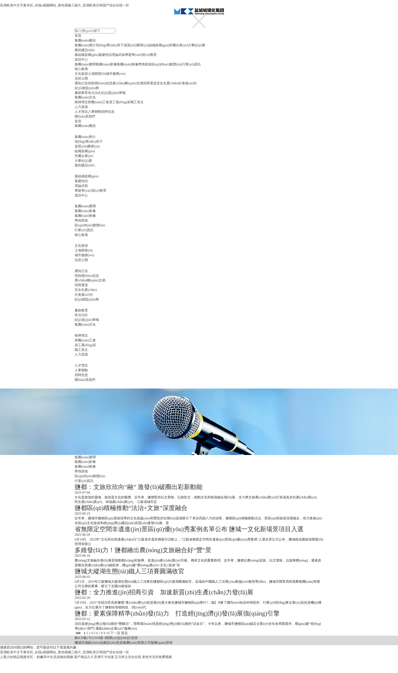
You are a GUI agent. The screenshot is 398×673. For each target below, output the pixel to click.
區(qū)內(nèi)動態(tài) (167, 64)
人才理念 (81, 111)
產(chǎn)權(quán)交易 (127, 83)
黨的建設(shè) (85, 50)
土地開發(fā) (97, 73)
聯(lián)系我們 (85, 116)
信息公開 (81, 78)
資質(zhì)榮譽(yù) (136, 45)
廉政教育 (81, 92)
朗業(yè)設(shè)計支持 (122, 638)
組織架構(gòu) (159, 45)
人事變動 (94, 111)
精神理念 (81, 102)
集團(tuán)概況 (85, 40)
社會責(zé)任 (187, 83)
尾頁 (124, 633)
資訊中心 (81, 59)
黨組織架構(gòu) (86, 54)
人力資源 (81, 107)
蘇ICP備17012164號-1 (90, 638)
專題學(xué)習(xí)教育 (141, 54)
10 (107, 633)
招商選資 (150, 83)
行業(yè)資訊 (191, 64)
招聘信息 (107, 111)
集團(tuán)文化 (85, 97)
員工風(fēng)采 (119, 102)
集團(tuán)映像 (127, 64)
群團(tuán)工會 (98, 102)
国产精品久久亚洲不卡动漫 (94, 657)
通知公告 (81, 83)
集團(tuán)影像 (106, 64)
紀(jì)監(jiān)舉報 (113, 92)
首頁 (78, 35)
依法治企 (94, 92)
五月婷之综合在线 (128, 657)
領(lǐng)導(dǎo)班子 (110, 45)
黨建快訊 (105, 54)
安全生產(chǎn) (168, 83)
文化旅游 (81, 73)
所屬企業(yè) (178, 45)
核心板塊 (81, 69)
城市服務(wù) (115, 73)
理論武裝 (118, 54)
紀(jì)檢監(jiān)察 (87, 88)
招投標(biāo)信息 (100, 83)
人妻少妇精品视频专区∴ (18, 657)
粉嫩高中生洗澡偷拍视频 (55, 657)
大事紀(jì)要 (196, 45)
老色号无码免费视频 (157, 657)
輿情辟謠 (145, 64)
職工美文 (137, 102)
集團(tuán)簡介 (85, 45)
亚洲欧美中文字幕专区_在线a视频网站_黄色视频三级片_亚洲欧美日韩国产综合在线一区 (64, 5)
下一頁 (115, 633)
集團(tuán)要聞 (85, 64)
